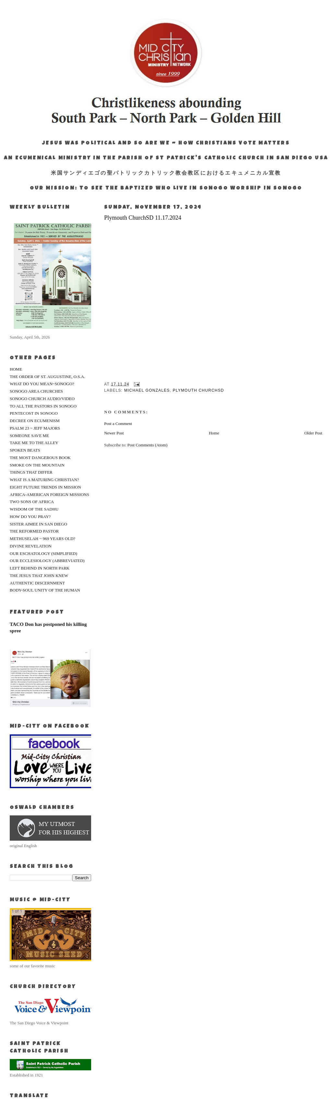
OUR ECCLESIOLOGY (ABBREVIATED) (47, 560)
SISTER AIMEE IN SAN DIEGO (38, 524)
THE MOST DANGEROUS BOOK (40, 457)
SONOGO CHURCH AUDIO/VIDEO (42, 398)
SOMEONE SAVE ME (29, 435)
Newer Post (114, 433)
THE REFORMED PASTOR (34, 531)
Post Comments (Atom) (147, 445)
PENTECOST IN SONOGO (34, 413)
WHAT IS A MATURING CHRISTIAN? (44, 479)
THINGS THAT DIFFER (31, 472)
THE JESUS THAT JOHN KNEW (39, 575)
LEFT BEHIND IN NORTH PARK (39, 568)
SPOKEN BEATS (25, 450)
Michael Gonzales (147, 390)
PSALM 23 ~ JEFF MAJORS (35, 428)
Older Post (313, 433)
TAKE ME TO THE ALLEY (34, 442)
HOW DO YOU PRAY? (30, 516)
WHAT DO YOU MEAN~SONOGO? (42, 383)
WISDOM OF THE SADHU (34, 509)
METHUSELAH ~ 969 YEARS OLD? (42, 538)
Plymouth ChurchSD (198, 390)
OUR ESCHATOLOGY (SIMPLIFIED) (43, 553)
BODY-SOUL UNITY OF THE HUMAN (45, 590)
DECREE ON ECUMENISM (35, 420)
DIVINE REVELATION (31, 546)
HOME (16, 369)
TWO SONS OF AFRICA (32, 501)
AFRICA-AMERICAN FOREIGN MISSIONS (49, 494)
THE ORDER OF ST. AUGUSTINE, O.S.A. (47, 376)
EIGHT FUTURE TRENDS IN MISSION (45, 487)
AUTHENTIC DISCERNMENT (37, 583)
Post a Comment (118, 423)
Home (214, 433)
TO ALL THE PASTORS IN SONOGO (43, 406)
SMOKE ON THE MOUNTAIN (37, 465)
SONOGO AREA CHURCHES (36, 391)
